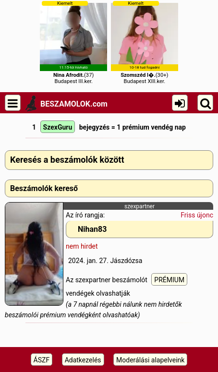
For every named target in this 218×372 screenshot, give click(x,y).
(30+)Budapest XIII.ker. (144, 42)
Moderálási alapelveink (150, 360)
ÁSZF (42, 360)
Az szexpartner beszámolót (107, 280)
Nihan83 (92, 229)
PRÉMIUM (169, 280)
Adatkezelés (83, 360)
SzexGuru (58, 127)
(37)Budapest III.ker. (73, 42)
